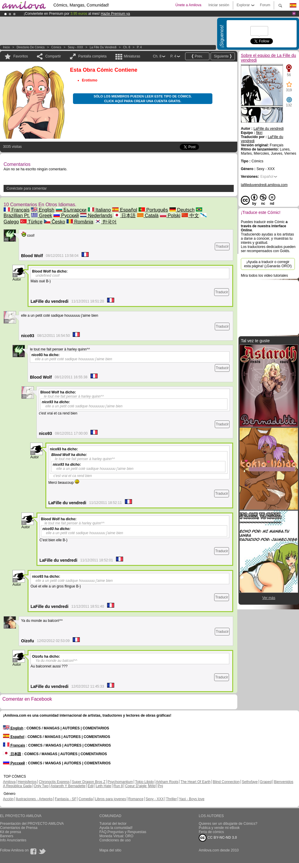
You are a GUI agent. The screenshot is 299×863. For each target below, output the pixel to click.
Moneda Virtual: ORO (116, 836)
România (79, 221)
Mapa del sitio (110, 850)
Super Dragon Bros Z (88, 782)
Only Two (41, 786)
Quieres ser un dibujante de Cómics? (228, 824)
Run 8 (118, 786)
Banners (6, 836)
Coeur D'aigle (136, 786)
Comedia (86, 799)
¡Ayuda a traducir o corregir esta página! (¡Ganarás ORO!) (268, 264)
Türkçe (31, 221)
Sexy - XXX (75, 47)
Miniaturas (132, 56)
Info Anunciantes (13, 840)
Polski (170, 215)
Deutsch (182, 209)
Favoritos (20, 56)
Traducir (222, 246)
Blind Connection (226, 782)
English (42, 209)
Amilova (9, 782)
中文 (190, 215)
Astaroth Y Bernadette (68, 786)
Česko (54, 221)
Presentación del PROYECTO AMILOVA (32, 824)
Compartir (53, 56)
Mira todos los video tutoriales (264, 275)
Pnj (160, 786)
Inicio (6, 47)
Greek (41, 215)
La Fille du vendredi (103, 47)
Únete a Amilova (188, 5)
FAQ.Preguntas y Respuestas (122, 832)
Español (124, 209)
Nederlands (96, 215)
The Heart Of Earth (196, 782)
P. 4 (139, 47)
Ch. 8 (126, 47)
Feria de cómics (211, 832)
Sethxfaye (249, 782)
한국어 (106, 221)
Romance (135, 799)
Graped (266, 782)
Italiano (99, 209)
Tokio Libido (144, 782)
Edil (91, 786)
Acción (8, 799)
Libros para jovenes (110, 799)
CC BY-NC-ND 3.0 (218, 838)
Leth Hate (103, 786)
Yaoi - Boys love (191, 799)
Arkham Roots (167, 782)
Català (148, 215)
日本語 (125, 215)
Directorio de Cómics (30, 47)
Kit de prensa (10, 832)
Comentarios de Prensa (18, 828)
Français (17, 209)
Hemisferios (27, 782)
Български (71, 209)
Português (153, 209)
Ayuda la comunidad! (116, 828)
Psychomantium (120, 782)
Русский (66, 215)
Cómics (56, 47)
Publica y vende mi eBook (219, 828)
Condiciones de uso (115, 840)
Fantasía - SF (66, 799)
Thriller (171, 799)
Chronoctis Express (54, 782)
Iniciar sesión (219, 5)
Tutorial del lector (113, 824)
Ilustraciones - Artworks (34, 799)
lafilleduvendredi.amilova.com (264, 185)
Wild (152, 786)
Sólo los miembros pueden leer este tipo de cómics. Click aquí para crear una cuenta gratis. (143, 99)
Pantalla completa (92, 56)
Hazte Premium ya (115, 14)
